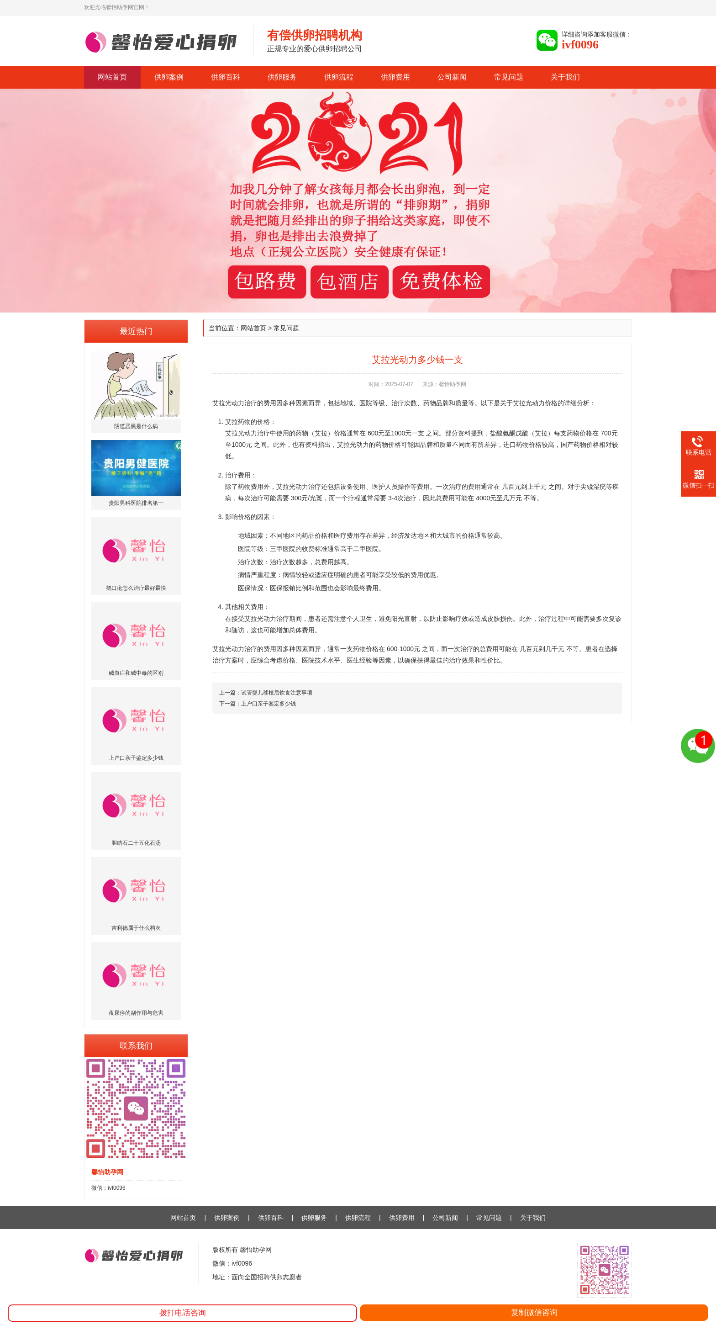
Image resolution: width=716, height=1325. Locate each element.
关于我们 (565, 77)
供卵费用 (395, 77)
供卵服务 (282, 77)
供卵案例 (169, 77)
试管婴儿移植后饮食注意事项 (276, 692)
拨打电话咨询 (182, 1313)
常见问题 (508, 77)
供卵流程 (338, 77)
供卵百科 (225, 77)
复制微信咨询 (534, 1312)
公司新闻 (452, 77)
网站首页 (112, 77)
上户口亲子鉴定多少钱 (268, 703)
